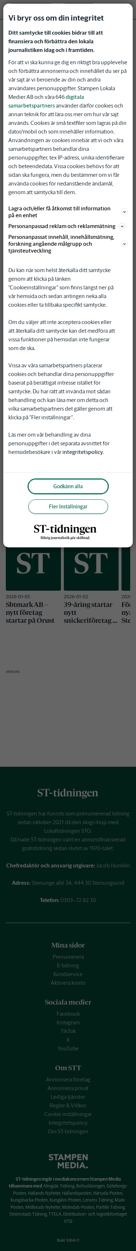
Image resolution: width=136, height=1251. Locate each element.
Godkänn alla (68, 486)
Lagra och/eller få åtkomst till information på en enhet (67, 212)
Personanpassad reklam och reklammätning (66, 226)
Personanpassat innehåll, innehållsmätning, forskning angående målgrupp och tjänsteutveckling (67, 243)
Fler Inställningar (68, 506)
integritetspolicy (82, 452)
